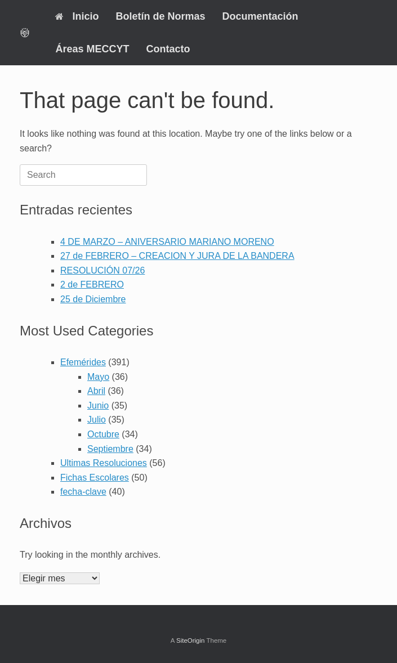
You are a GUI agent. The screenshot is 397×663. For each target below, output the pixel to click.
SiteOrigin (190, 640)
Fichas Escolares (94, 477)
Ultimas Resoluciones (103, 463)
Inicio (77, 16)
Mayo (98, 377)
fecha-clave (83, 491)
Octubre (103, 434)
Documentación (260, 16)
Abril (96, 391)
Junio (98, 405)
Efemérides (83, 362)
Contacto (168, 49)
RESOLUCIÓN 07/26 (102, 270)
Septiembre (110, 449)
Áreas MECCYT (92, 49)
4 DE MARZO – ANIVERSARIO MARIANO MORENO (167, 242)
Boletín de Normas (160, 16)
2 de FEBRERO (92, 284)
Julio (96, 419)
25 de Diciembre (93, 299)
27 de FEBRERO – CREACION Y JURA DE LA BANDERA (177, 256)
